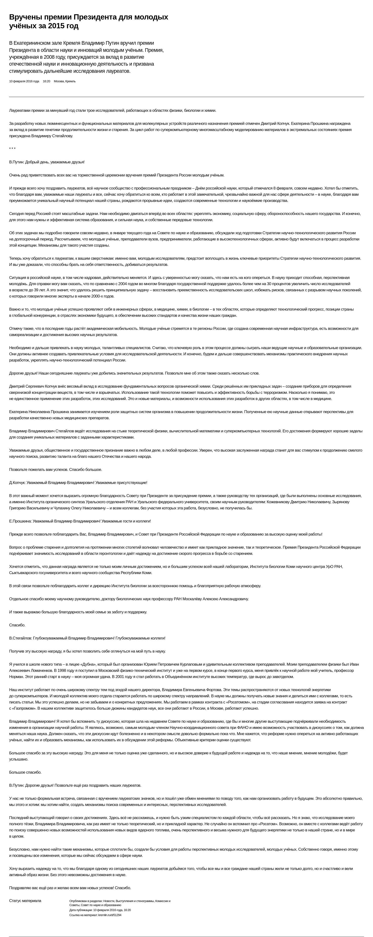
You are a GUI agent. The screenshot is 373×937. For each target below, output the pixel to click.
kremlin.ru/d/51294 (109, 915)
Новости (108, 901)
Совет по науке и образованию (101, 905)
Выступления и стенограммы (135, 901)
